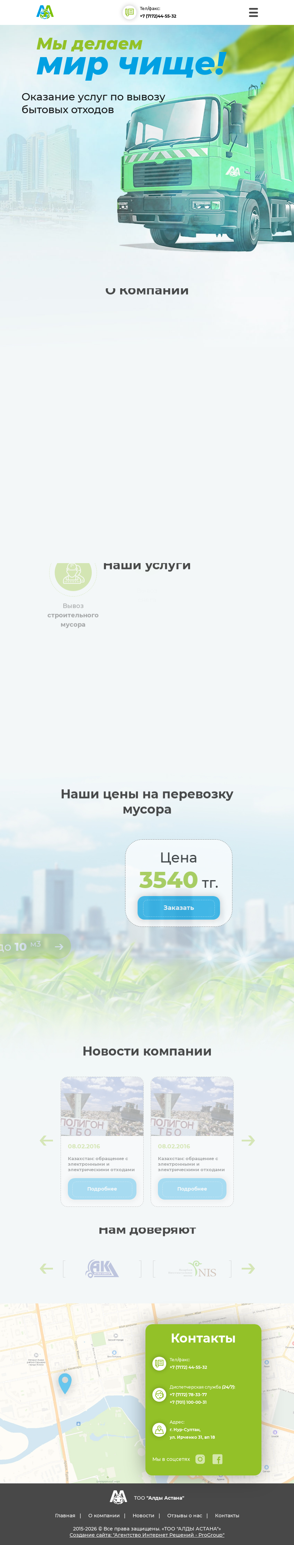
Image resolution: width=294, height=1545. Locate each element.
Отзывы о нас (184, 1515)
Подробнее (102, 1189)
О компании (104, 1515)
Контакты (227, 1515)
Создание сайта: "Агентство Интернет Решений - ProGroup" (147, 1535)
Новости (143, 1515)
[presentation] (45, 1140)
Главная (65, 1515)
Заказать (238, 908)
